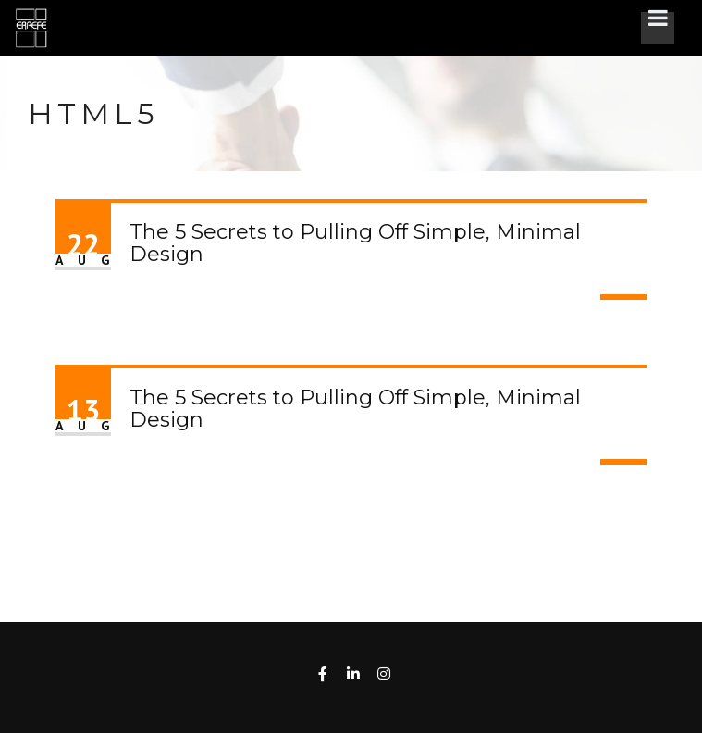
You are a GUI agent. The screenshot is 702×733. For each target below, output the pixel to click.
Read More (623, 297)
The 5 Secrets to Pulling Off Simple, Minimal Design (355, 243)
